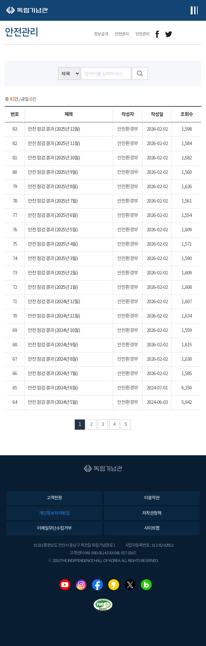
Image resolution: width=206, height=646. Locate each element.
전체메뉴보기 (194, 10)
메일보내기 (183, 34)
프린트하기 (197, 34)
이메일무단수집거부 (54, 528)
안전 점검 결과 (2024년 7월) (53, 373)
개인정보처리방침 (54, 513)
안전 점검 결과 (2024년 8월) (53, 359)
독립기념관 (27, 10)
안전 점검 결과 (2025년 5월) (53, 230)
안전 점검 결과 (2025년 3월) (53, 258)
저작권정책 (151, 513)
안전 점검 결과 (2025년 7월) (53, 201)
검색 (140, 73)
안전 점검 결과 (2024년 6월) (53, 388)
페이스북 (97, 584)
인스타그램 (81, 584)
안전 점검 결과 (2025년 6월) (53, 215)
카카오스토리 (113, 584)
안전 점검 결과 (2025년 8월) (53, 186)
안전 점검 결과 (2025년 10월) (54, 158)
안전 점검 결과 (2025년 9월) (53, 172)
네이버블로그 (146, 584)
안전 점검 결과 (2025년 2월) (53, 273)
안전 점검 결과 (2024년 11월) (54, 316)
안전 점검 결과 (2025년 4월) (53, 244)
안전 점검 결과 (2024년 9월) (53, 345)
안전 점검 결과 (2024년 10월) (54, 330)
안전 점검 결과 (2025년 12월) (54, 129)
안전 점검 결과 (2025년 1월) (53, 287)
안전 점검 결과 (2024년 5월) (53, 402)
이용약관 (151, 498)
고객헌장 (54, 498)
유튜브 (64, 584)
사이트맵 (151, 528)
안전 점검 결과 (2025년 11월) (54, 143)
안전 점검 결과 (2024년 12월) (54, 301)
